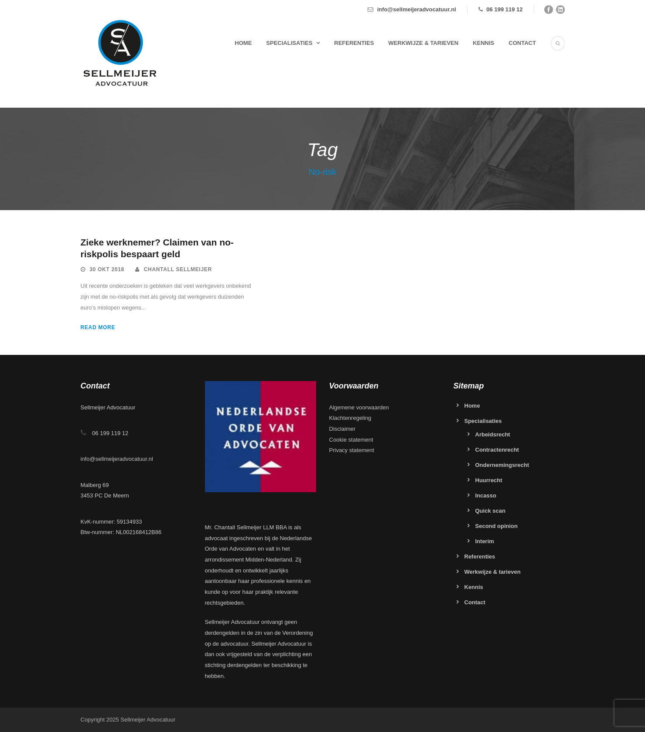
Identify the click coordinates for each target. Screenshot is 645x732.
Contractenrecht (497, 449)
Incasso (485, 495)
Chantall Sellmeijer (178, 269)
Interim (484, 541)
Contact (522, 43)
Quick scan (490, 510)
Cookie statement (351, 439)
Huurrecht (488, 480)
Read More (98, 327)
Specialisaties (289, 43)
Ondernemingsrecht (502, 465)
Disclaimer (342, 429)
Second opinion (496, 526)
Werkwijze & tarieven (423, 43)
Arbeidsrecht (492, 434)
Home (243, 43)
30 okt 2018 (106, 269)
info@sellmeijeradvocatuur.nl (416, 9)
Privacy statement (351, 450)
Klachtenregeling (350, 418)
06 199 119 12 (504, 9)
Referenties (354, 43)
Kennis (483, 43)
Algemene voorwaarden (359, 407)
